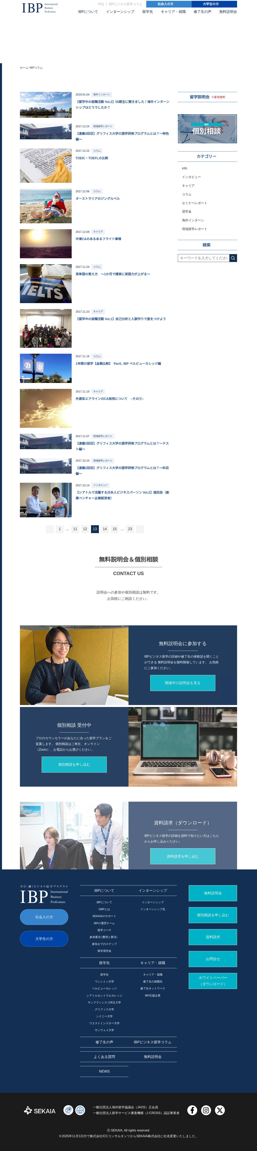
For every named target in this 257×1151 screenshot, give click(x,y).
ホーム (24, 67)
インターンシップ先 (152, 909)
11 (75, 529)
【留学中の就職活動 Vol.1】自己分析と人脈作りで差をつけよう (121, 319)
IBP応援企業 (152, 995)
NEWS (104, 1071)
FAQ (101, 4)
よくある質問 (104, 1057)
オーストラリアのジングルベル (98, 198)
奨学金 (186, 211)
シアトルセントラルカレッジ (104, 995)
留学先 (147, 12)
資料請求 (213, 937)
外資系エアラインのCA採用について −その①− (110, 399)
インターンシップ (120, 12)
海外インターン (193, 220)
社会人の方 (165, 4)
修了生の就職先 (152, 981)
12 (85, 529)
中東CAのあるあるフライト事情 (98, 239)
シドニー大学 (104, 1016)
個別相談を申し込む (213, 915)
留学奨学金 (104, 950)
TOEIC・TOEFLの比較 (92, 158)
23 (130, 529)
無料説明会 (228, 12)
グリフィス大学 (104, 1009)
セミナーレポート (194, 203)
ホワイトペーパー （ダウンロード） (213, 981)
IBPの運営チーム (104, 923)
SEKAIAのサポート (104, 916)
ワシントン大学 (104, 981)
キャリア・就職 (173, 12)
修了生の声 (202, 12)
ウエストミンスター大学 (104, 1023)
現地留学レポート (194, 229)
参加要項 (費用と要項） (104, 937)
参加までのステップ (104, 943)
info (184, 168)
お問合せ (213, 959)
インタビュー (191, 177)
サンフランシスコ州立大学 (104, 1002)
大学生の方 (211, 4)
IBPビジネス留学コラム (125, 4)
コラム (186, 194)
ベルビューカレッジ (104, 988)
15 (115, 529)
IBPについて (88, 12)
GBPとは (104, 909)
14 (105, 529)
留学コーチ (104, 930)
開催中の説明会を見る (183, 737)
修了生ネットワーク (152, 988)
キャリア (188, 185)
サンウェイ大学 (104, 1030)
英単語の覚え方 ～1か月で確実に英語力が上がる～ (113, 274)
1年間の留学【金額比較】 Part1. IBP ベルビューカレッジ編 (118, 363)
